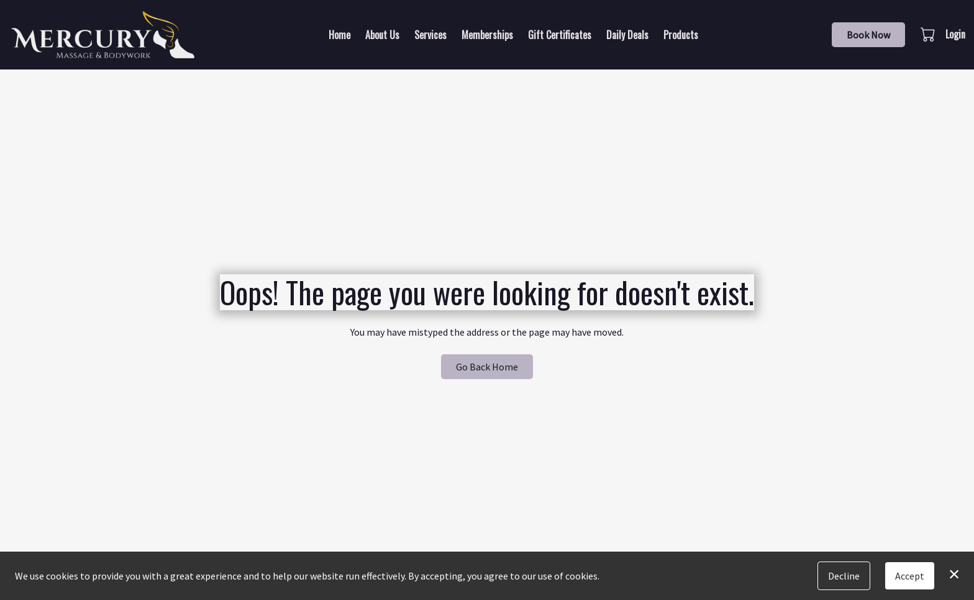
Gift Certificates (559, 34)
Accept (909, 576)
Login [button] (955, 34)
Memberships (487, 34)
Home (339, 34)
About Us (382, 34)
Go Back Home (487, 366)
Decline (844, 576)
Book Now (868, 35)
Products (680, 34)
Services (430, 34)
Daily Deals (627, 34)
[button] (928, 34)
